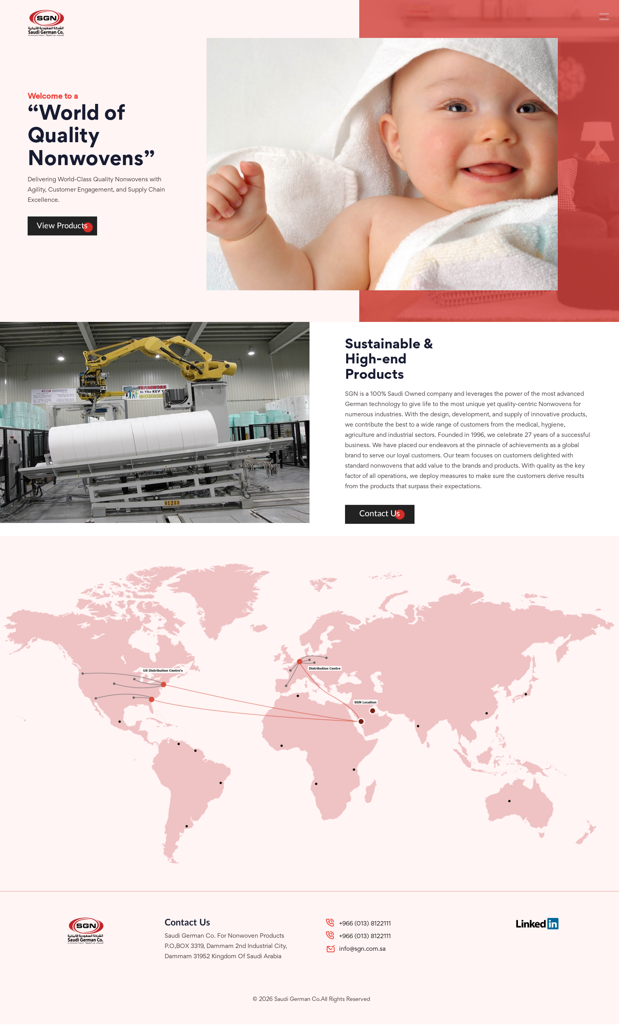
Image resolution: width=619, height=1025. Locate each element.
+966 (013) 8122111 (365, 924)
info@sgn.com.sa (362, 950)
